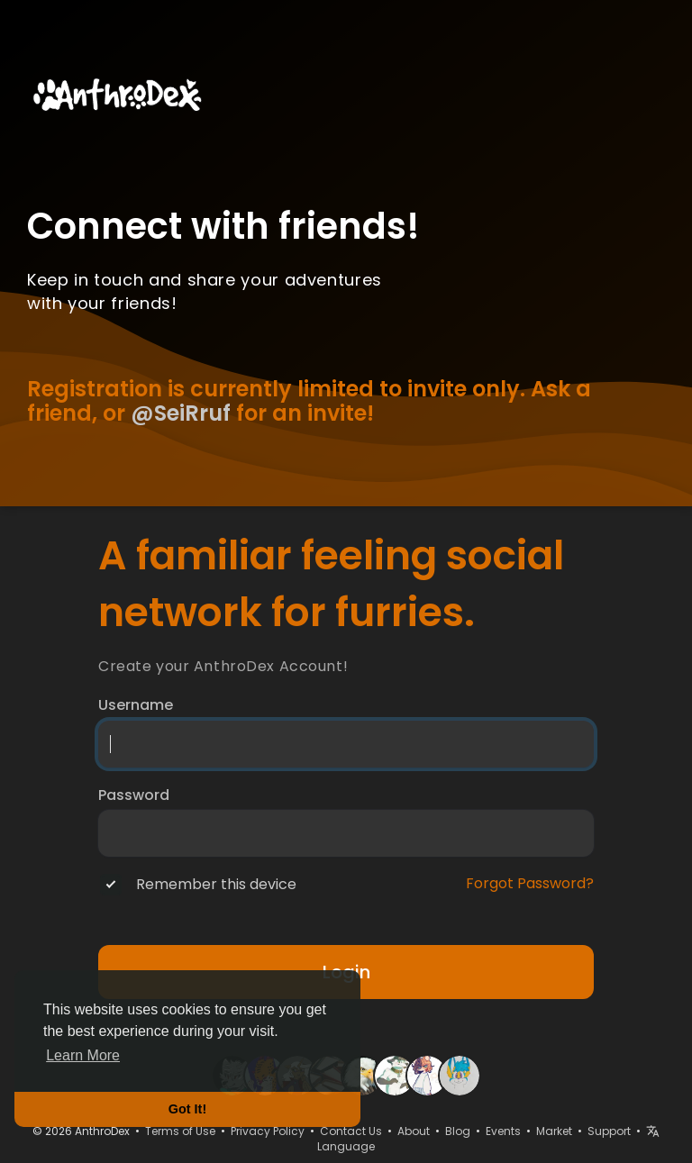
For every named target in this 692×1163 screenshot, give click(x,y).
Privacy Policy (268, 1131)
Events (503, 1131)
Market (554, 1131)
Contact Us (351, 1131)
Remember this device (216, 885)
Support (609, 1131)
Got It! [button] (187, 1109)
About (413, 1131)
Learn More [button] (83, 1055)
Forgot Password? (530, 884)
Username (135, 705)
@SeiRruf (181, 413)
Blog (457, 1131)
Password (133, 795)
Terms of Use (180, 1131)
